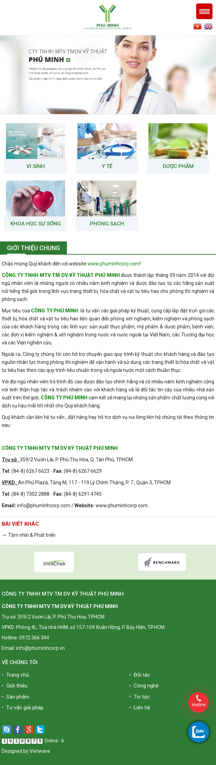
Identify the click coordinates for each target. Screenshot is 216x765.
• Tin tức (139, 697)
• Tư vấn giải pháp (23, 707)
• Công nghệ (144, 686)
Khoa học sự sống (35, 224)
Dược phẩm (178, 166)
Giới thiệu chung (33, 248)
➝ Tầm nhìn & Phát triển (28, 535)
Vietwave (40, 751)
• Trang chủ (15, 675)
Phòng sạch (107, 224)
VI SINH (35, 166)
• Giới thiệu (15, 686)
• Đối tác (139, 675)
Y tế (107, 166)
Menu (204, 11)
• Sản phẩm (15, 697)
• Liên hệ (139, 707)
